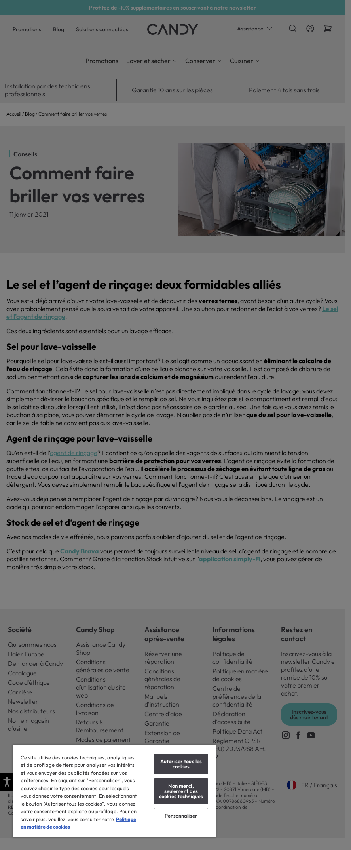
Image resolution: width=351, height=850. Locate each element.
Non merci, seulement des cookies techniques (181, 791)
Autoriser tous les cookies (181, 764)
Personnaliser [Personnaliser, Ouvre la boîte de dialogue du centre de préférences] (181, 815)
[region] (114, 791)
